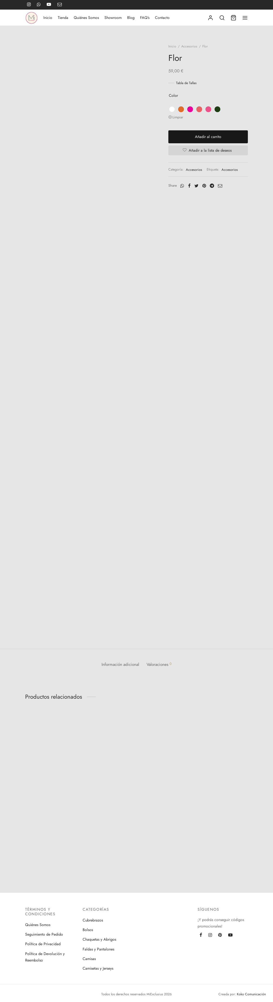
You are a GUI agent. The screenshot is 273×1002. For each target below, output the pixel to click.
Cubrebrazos (93, 920)
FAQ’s (144, 17)
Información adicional (119, 688)
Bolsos (88, 930)
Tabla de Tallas (188, 83)
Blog (131, 17)
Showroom (113, 17)
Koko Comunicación (251, 994)
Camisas (89, 959)
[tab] (119, 688)
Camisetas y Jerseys (98, 968)
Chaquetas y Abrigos (99, 939)
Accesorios (191, 46)
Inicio (47, 17)
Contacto (162, 17)
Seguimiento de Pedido (44, 934)
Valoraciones (160, 688)
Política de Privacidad (43, 944)
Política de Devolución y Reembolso (45, 957)
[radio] (173, 109)
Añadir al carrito (209, 136)
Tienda (63, 17)
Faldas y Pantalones (98, 949)
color (175, 95)
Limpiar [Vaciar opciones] (179, 117)
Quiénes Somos (86, 17)
